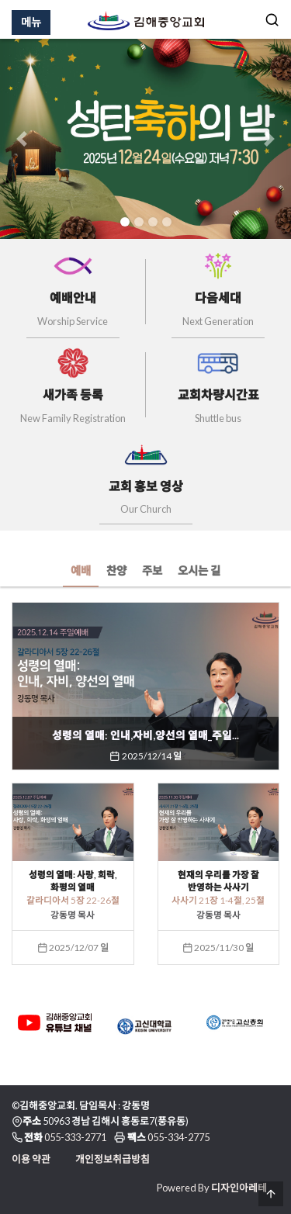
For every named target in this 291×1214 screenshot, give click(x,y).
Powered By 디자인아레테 (212, 1187)
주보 (152, 570)
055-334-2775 (178, 1137)
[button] (21, 139)
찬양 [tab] (116, 570)
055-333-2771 (75, 1137)
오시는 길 (199, 570)
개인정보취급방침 (112, 1159)
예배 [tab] (81, 570)
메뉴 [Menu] (31, 22)
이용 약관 (31, 1159)
